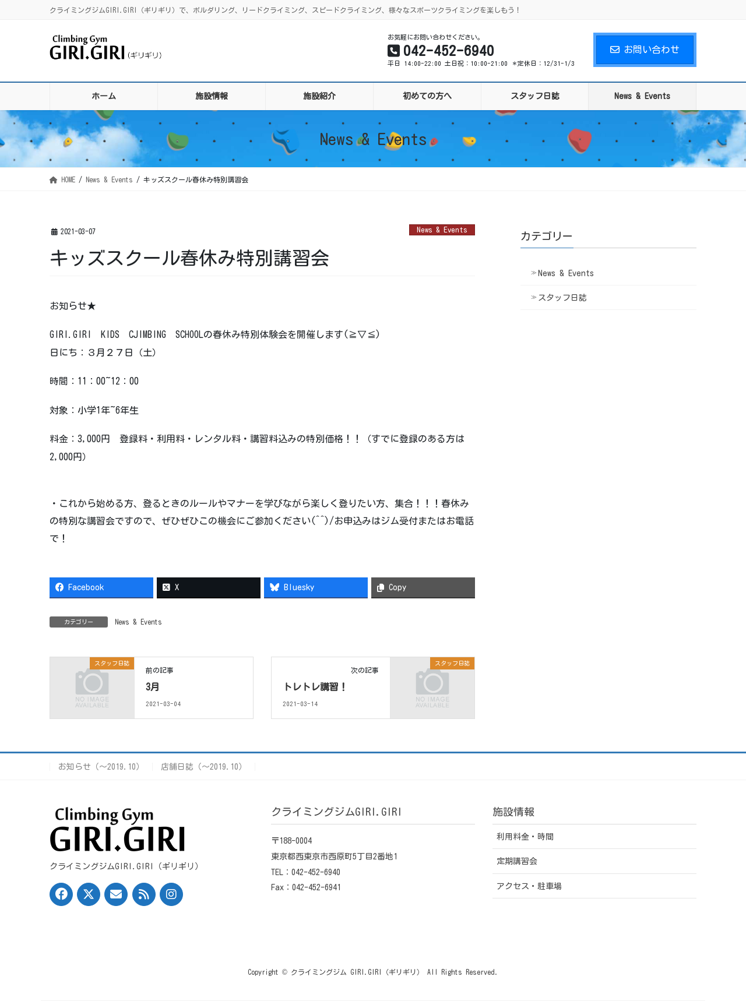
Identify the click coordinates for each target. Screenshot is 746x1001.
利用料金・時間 (525, 837)
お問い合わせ (645, 49)
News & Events (442, 230)
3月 (153, 687)
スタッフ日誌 (562, 298)
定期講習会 (517, 861)
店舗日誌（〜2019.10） (204, 767)
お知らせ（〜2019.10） (101, 767)
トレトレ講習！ (315, 687)
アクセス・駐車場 (529, 886)
